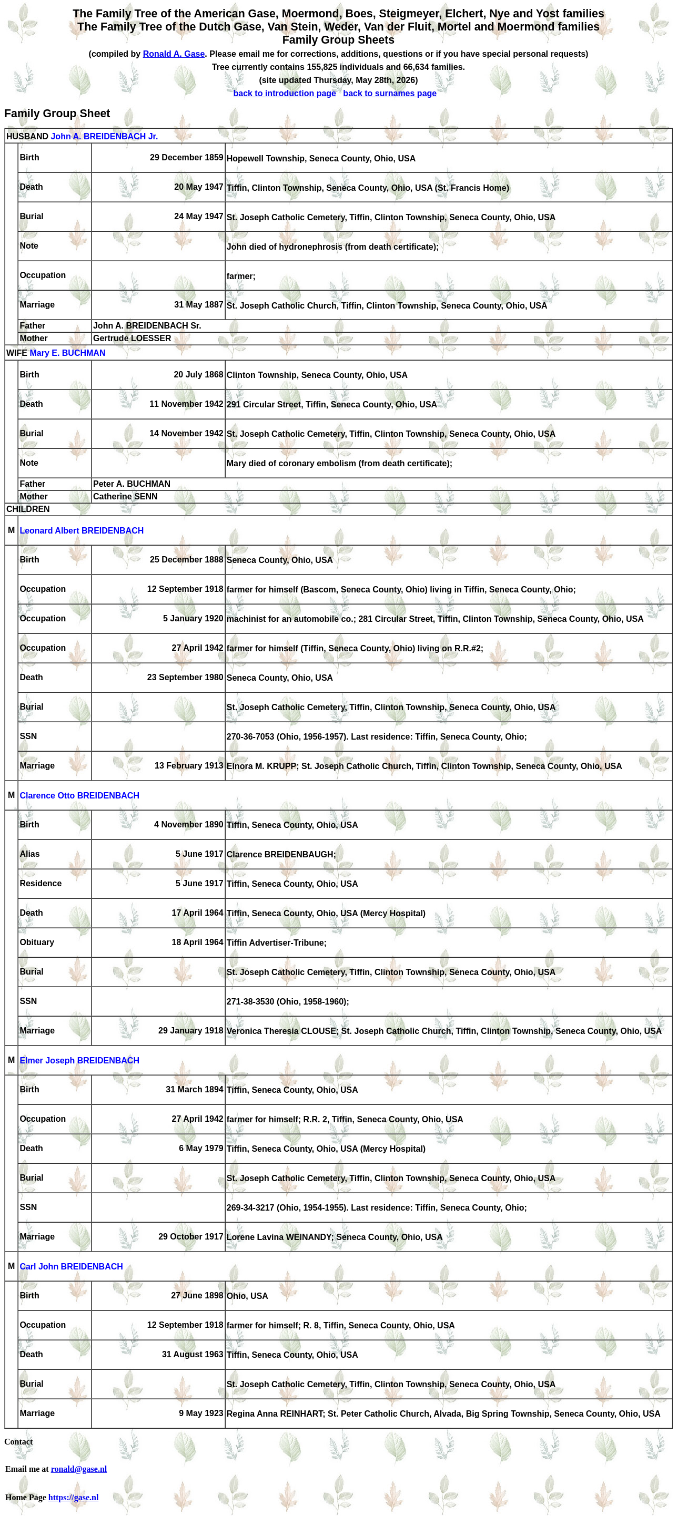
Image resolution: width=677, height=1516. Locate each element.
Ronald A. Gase (174, 53)
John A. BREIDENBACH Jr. (104, 136)
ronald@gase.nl (79, 1468)
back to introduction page (284, 93)
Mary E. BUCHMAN (67, 353)
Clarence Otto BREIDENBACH (79, 796)
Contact (18, 1441)
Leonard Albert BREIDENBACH (81, 531)
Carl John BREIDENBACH (71, 1267)
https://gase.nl (73, 1497)
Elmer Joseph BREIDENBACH (79, 1061)
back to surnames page (390, 93)
